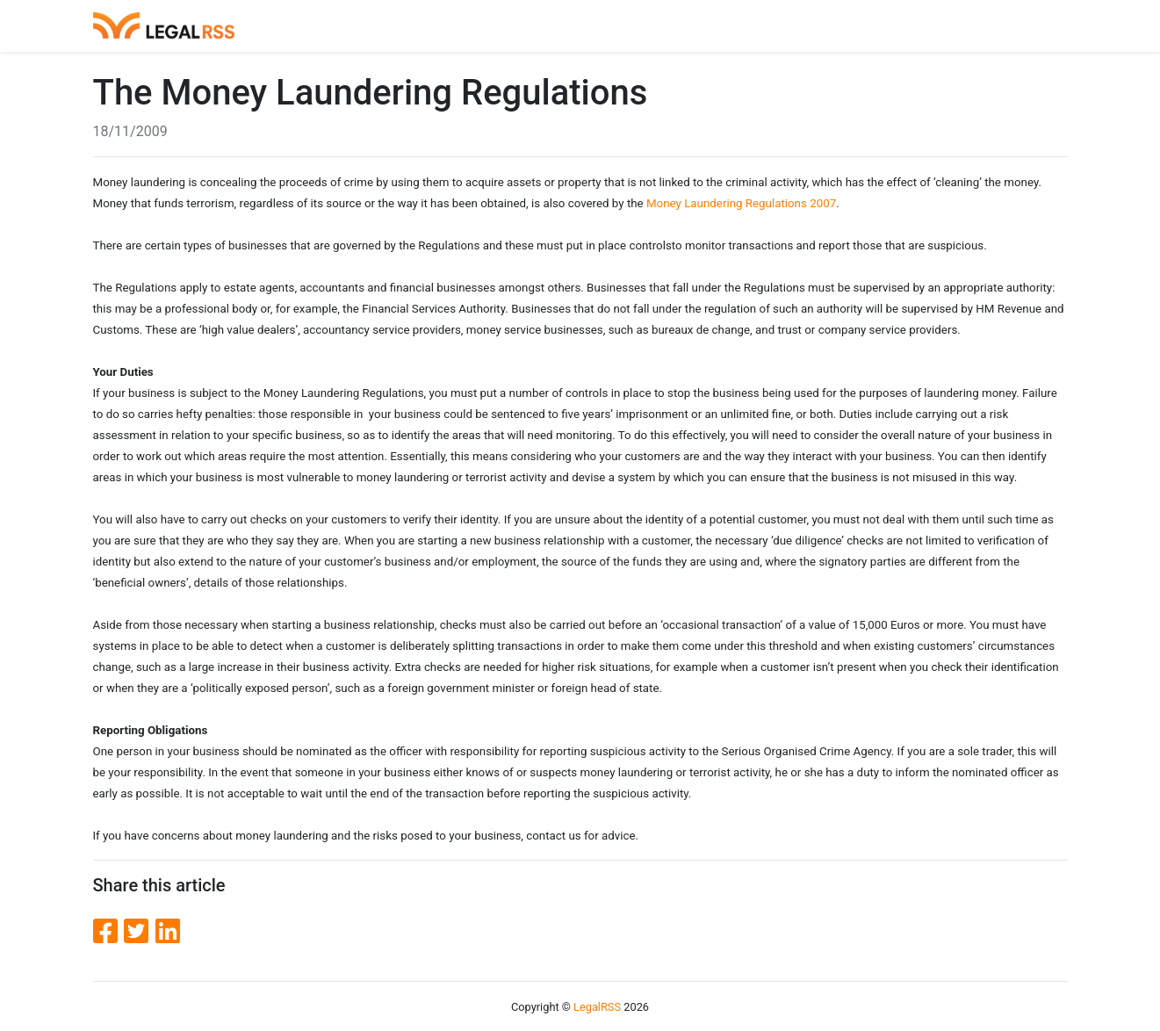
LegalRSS (597, 1006)
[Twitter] (139, 931)
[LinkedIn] (167, 931)
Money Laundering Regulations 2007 (741, 203)
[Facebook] (109, 931)
